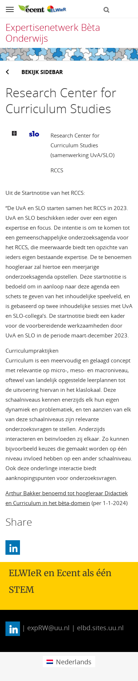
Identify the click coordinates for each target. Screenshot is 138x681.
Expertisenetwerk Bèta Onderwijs (52, 33)
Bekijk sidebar (42, 71)
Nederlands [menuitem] (74, 661)
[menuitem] (69, 661)
